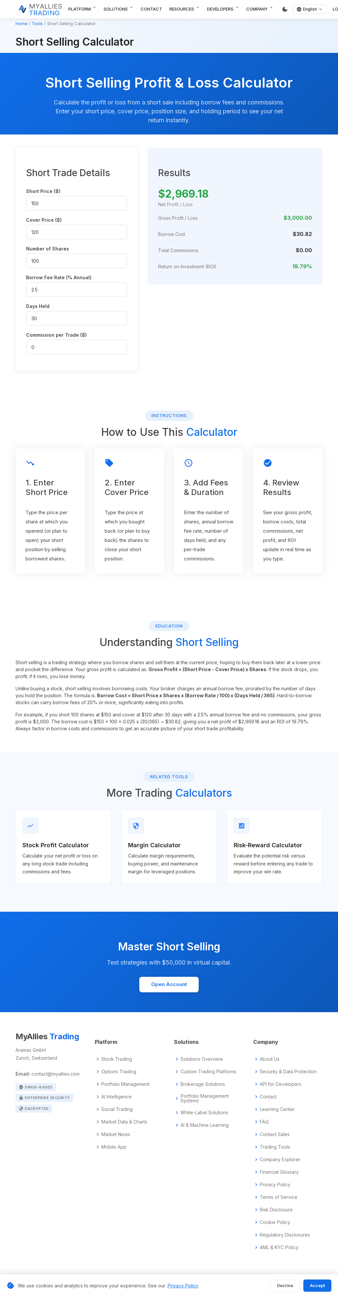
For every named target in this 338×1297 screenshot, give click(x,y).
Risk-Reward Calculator (268, 845)
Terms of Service (278, 1197)
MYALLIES (45, 9)
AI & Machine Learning (205, 1125)
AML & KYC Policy (279, 1247)
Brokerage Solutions (203, 1084)
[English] (309, 9)
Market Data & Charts (124, 1122)
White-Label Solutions (204, 1112)
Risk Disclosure (276, 1209)
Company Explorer (280, 1159)
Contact (151, 9)
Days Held (38, 306)
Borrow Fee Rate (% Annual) (58, 277)
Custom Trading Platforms (208, 1071)
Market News (115, 1134)
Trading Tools (275, 1147)
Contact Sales (275, 1134)
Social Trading (117, 1109)
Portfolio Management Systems (205, 1098)
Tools (37, 23)
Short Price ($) (43, 191)
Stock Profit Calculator (55, 845)
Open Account (169, 984)
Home (21, 23)
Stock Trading (116, 1059)
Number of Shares (47, 248)
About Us (270, 1059)
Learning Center (277, 1109)
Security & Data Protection (288, 1071)
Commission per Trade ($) (56, 335)
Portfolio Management (125, 1084)
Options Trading (118, 1071)
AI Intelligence (116, 1096)
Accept (317, 1285)
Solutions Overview (202, 1059)
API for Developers (280, 1084)
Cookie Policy (275, 1222)
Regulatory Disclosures (285, 1235)
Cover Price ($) (44, 220)
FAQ (264, 1122)
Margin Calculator (154, 845)
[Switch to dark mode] (285, 9)
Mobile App (113, 1147)
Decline (285, 1285)
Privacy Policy (275, 1184)
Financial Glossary (279, 1172)
